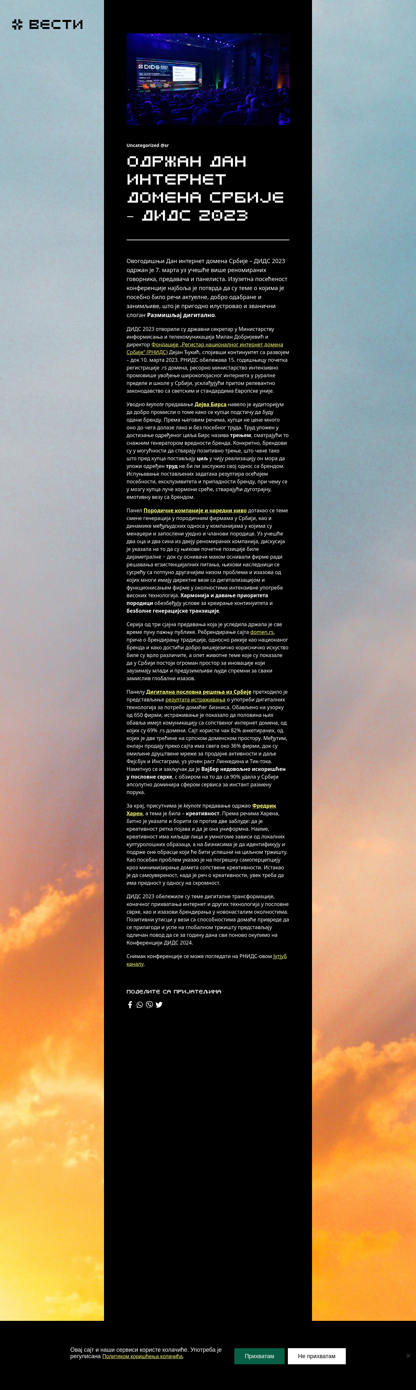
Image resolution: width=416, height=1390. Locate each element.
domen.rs (262, 632)
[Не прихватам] (408, 1355)
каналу (135, 963)
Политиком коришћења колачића (146, 1356)
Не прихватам (317, 1356)
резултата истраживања (195, 699)
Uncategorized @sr (148, 145)
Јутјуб (280, 956)
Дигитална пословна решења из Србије (198, 691)
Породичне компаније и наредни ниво (195, 510)
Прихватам (259, 1356)
